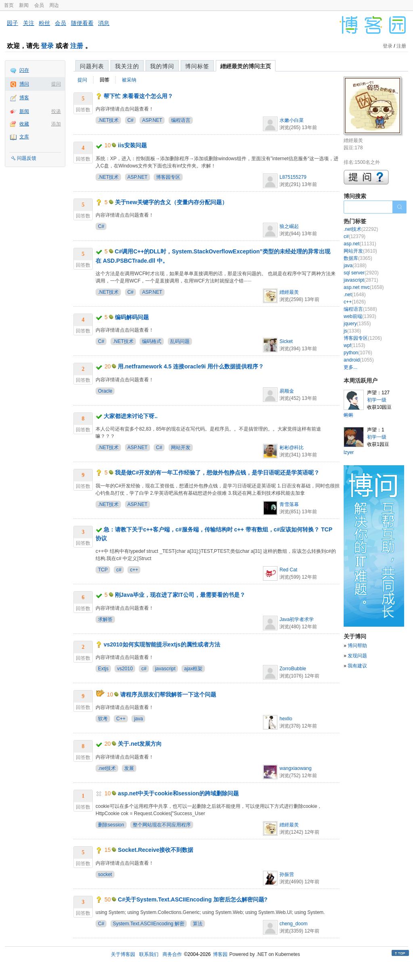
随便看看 (82, 23)
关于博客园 (123, 954)
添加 (56, 124)
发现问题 (357, 656)
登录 (47, 45)
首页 (9, 5)
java (138, 719)
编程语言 (180, 120)
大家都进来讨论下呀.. (131, 416)
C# (130, 120)
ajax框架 (193, 668)
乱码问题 (180, 341)
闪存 (24, 70)
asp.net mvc (364, 287)
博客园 (220, 954)
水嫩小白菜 (292, 120)
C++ (120, 719)
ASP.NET (152, 120)
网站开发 (180, 447)
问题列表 (92, 66)
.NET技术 (108, 120)
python (358, 353)
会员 (39, 5)
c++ (134, 570)
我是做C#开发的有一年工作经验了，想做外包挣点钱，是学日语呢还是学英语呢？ (217, 472)
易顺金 (287, 391)
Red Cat (288, 570)
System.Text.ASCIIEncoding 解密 (148, 923)
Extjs (103, 668)
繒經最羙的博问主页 (245, 66)
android (359, 360)
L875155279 (293, 177)
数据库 (358, 258)
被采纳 (129, 80)
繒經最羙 (289, 292)
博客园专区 (168, 177)
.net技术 (107, 768)
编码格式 (151, 341)
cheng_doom (293, 923)
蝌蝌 (348, 415)
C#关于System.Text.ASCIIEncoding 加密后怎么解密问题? (192, 899)
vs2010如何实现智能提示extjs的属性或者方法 (162, 644)
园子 (12, 23)
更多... (350, 367)
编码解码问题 (132, 317)
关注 (28, 23)
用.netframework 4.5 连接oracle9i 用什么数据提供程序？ (191, 366)
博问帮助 (357, 645)
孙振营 (287, 874)
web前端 (360, 316)
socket (105, 874)
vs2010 (125, 668)
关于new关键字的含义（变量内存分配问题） (171, 202)
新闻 (24, 5)
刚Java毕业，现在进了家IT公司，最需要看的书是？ (180, 595)
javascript (165, 668)
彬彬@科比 (292, 447)
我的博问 (162, 66)
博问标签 (197, 66)
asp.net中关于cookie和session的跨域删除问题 (178, 793)
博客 (24, 97)
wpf (354, 345)
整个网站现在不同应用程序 (162, 825)
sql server (361, 273)
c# (118, 570)
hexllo (286, 719)
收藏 (24, 124)
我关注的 (127, 66)
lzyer (349, 452)
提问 (56, 84)
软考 (103, 719)
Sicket (286, 341)
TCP (103, 570)
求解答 (105, 619)
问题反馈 (26, 158)
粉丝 (44, 23)
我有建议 (357, 666)
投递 (56, 111)
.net (355, 294)
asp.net (360, 244)
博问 (24, 84)
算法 (197, 923)
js (352, 331)
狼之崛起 (289, 226)
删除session (111, 825)
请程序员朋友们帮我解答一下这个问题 (168, 694)
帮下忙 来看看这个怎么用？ (138, 96)
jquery (357, 323)
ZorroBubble (293, 668)
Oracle (105, 391)
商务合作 (172, 954)
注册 (76, 45)
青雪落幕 (289, 504)
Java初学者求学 (297, 619)
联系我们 (149, 954)
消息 (103, 23)
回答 (104, 80)
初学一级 (376, 400)
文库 (24, 137)
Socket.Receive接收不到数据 (155, 850)
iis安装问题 (132, 145)
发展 (129, 768)
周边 (54, 5)
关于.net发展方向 (140, 743)
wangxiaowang (295, 768)
